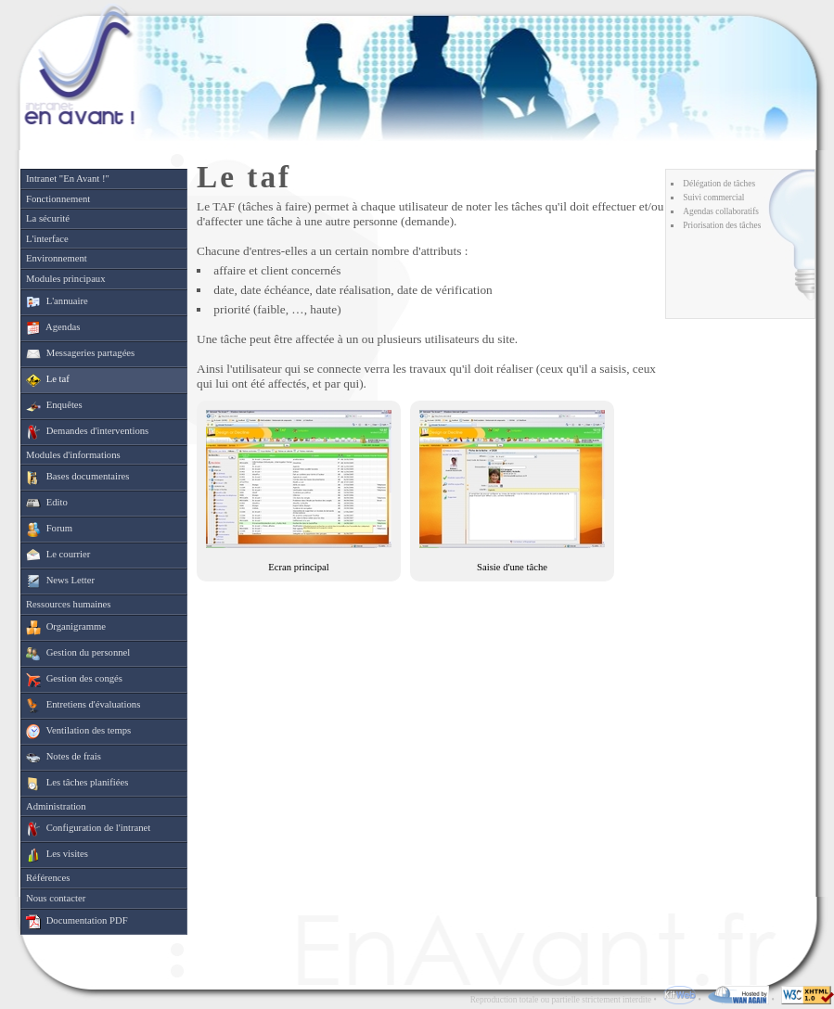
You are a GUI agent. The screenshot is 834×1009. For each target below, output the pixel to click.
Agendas (53, 328)
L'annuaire (57, 302)
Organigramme (66, 627)
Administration (56, 806)
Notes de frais (63, 757)
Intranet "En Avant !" (67, 178)
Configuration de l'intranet (88, 829)
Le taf (48, 380)
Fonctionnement (58, 199)
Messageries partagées (80, 354)
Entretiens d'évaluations (83, 705)
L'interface (47, 239)
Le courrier (58, 555)
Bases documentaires (77, 477)
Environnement (56, 258)
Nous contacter (55, 898)
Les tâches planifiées (77, 783)
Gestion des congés (74, 679)
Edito (47, 503)
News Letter (60, 581)
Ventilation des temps (78, 731)
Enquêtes (54, 406)
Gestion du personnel (78, 653)
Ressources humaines (68, 604)
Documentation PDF (77, 921)
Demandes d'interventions (87, 432)
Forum (49, 529)
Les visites (57, 855)
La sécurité (48, 218)
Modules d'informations (73, 455)
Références (48, 878)
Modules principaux (66, 279)
